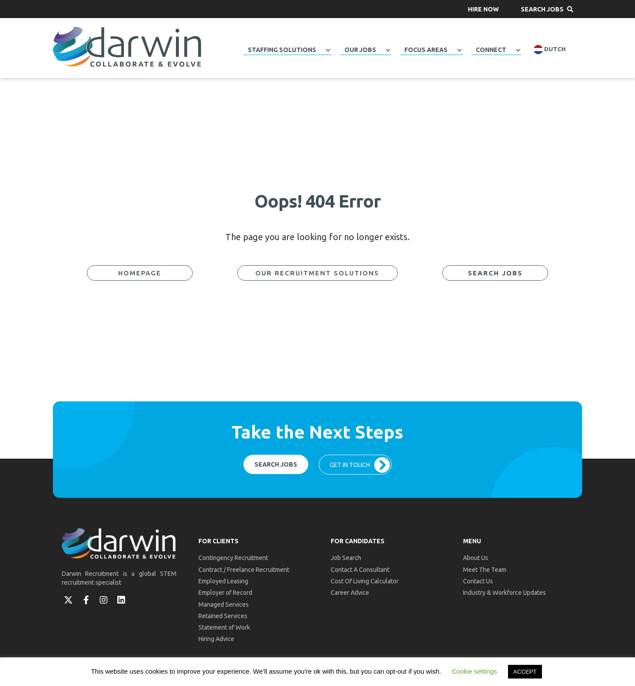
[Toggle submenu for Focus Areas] (459, 50)
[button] (483, 9)
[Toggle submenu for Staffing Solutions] (328, 50)
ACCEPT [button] (525, 671)
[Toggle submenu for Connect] (518, 50)
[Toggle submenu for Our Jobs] (388, 50)
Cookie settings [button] (474, 671)
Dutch (550, 49)
